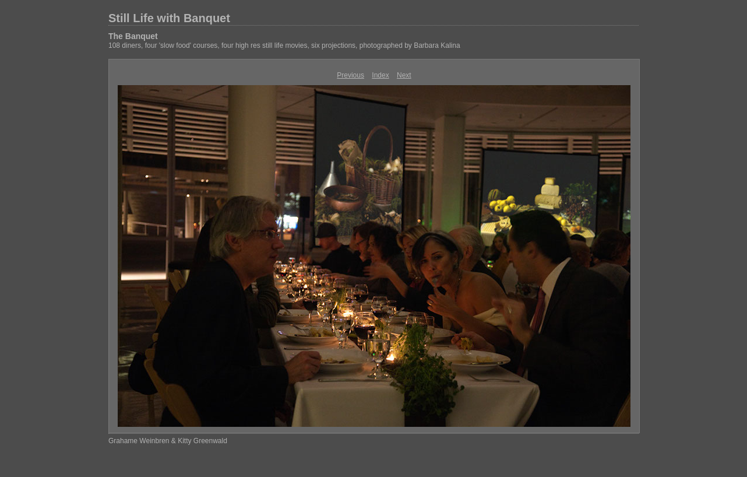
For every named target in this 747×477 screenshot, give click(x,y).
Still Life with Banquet (169, 18)
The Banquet (133, 36)
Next (404, 75)
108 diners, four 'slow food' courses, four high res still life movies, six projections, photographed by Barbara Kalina (284, 45)
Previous (350, 75)
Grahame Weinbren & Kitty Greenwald (167, 441)
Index (380, 75)
